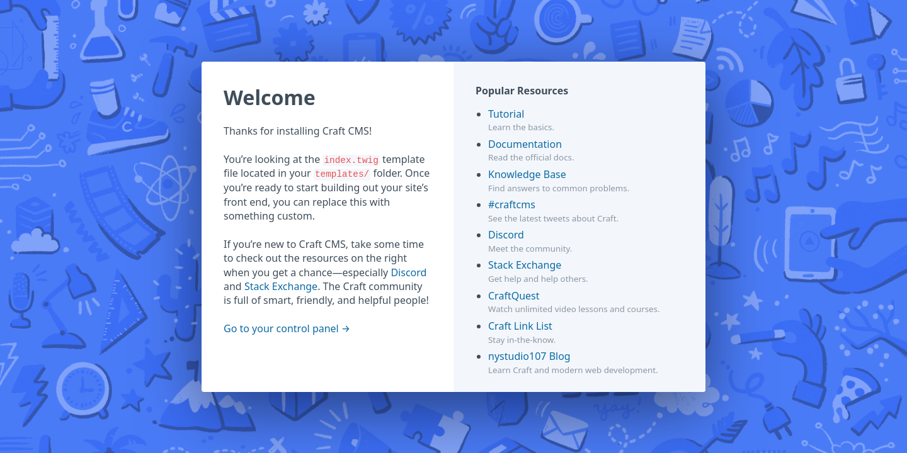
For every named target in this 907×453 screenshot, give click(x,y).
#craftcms (511, 204)
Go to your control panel (281, 328)
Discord (408, 272)
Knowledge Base (527, 174)
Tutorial (506, 114)
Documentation (525, 144)
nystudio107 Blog (529, 356)
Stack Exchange (280, 286)
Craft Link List (520, 326)
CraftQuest (514, 296)
